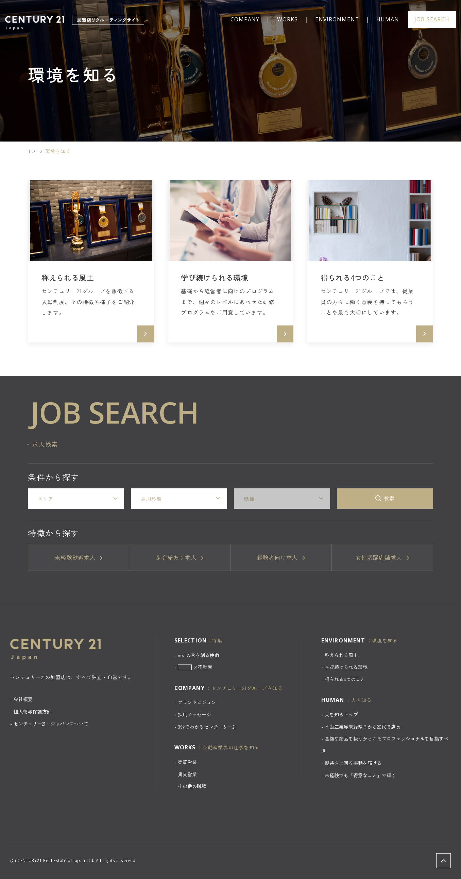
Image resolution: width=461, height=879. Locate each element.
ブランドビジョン (197, 702)
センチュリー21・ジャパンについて (51, 723)
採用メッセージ (194, 714)
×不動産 (195, 666)
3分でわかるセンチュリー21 (207, 726)
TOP (33, 151)
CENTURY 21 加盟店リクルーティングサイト (75, 23)
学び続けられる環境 (346, 666)
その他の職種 (192, 786)
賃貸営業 (187, 774)
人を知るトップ (341, 714)
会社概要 (23, 699)
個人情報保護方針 (33, 711)
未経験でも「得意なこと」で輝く (360, 775)
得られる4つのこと (345, 679)
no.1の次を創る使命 (198, 655)
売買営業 (187, 762)
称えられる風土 (341, 655)
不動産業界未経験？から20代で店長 (362, 726)
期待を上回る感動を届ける (353, 763)
